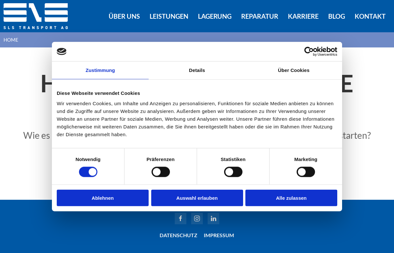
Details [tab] (197, 70)
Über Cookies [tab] (294, 70)
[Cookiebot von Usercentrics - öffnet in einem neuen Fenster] (309, 51)
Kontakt (370, 16)
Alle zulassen (291, 197)
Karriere (303, 16)
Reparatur (259, 16)
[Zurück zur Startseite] (36, 16)
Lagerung (214, 16)
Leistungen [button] (169, 16)
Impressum (219, 235)
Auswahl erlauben (197, 197)
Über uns (124, 16)
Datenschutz (178, 235)
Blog (336, 16)
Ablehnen (102, 197)
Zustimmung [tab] (100, 70)
